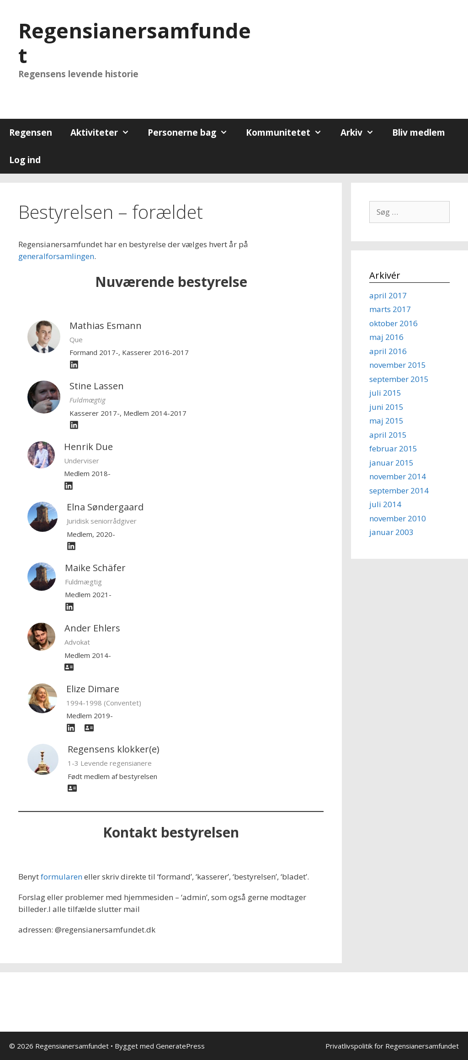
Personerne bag (192, 132)
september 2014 (399, 490)
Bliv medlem (418, 132)
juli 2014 (385, 504)
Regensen (30, 132)
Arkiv (361, 132)
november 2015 (397, 365)
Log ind (25, 160)
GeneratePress (180, 1045)
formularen (61, 876)
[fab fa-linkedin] (74, 364)
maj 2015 (386, 420)
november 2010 (397, 518)
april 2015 (388, 434)
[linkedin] (71, 546)
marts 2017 (390, 309)
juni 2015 (386, 407)
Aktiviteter (104, 132)
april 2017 (388, 295)
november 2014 (397, 476)
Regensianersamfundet (134, 42)
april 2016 (388, 351)
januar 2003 (391, 532)
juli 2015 (385, 392)
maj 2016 (386, 337)
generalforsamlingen (56, 256)
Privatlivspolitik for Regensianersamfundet (392, 1045)
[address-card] (69, 667)
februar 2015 (393, 448)
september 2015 (399, 379)
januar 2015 (391, 462)
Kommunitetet (288, 132)
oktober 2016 (393, 323)
